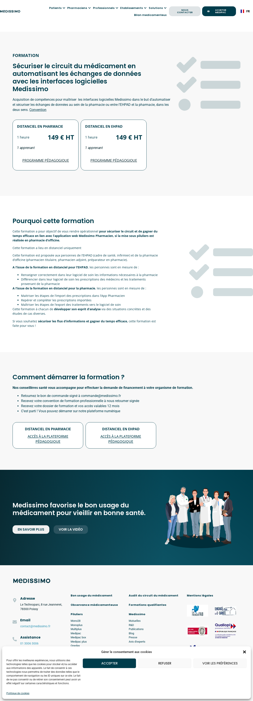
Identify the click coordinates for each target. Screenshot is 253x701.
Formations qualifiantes (147, 605)
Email (25, 620)
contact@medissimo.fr (35, 626)
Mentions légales (200, 595)
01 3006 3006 (29, 643)
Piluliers (77, 614)
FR (245, 11)
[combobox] (245, 11)
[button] (244, 652)
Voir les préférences (220, 663)
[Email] (15, 622)
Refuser (164, 663)
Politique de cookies (17, 693)
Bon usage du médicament (91, 595)
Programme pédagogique (45, 160)
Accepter (109, 663)
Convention (37, 110)
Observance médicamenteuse (94, 605)
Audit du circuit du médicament (153, 595)
